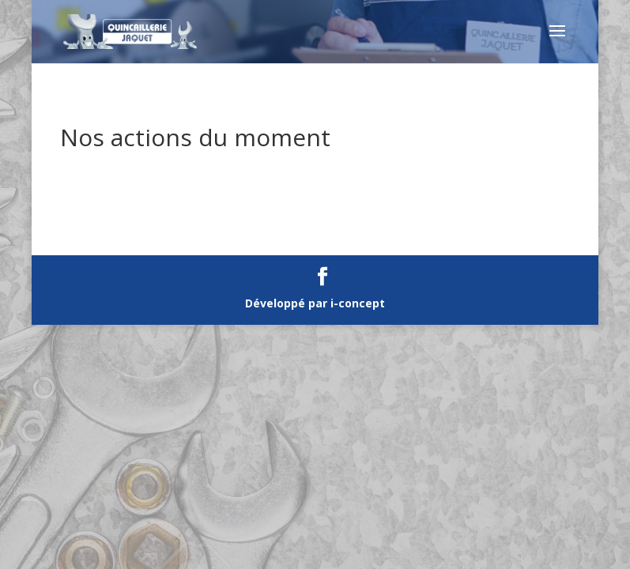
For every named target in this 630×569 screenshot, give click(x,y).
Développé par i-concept (315, 303)
